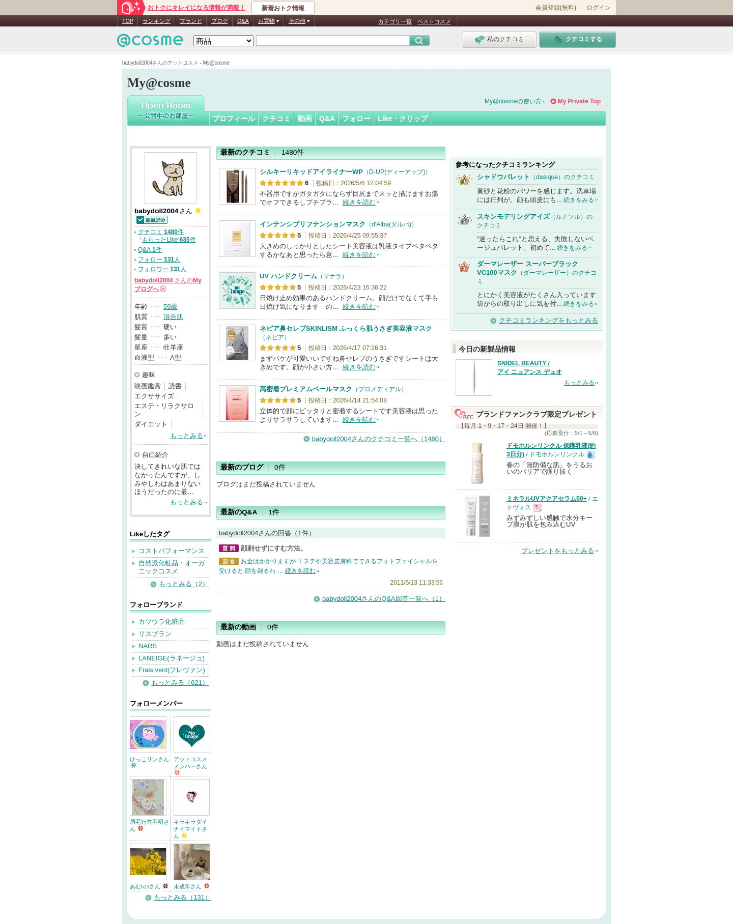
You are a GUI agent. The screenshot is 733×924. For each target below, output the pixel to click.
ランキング (157, 21)
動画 (305, 118)
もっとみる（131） (182, 897)
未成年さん (191, 886)
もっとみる (186, 436)
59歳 (170, 306)
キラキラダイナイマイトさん (190, 829)
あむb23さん (149, 886)
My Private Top (579, 101)
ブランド (191, 21)
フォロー (356, 118)
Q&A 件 (150, 249)
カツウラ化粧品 (161, 621)
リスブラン (155, 634)
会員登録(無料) (555, 7)
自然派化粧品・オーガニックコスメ (171, 567)
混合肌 (173, 317)
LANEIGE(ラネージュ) (171, 658)
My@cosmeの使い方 (513, 101)
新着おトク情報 (283, 8)
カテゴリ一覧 (395, 21)
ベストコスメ (434, 21)
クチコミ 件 (161, 232)
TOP (127, 21)
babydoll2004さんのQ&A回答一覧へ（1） (383, 598)
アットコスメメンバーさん (190, 765)
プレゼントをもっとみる (557, 551)
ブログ (219, 21)
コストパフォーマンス (171, 551)
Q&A (243, 21)
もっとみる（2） (184, 584)
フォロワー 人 (162, 269)
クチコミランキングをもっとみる (548, 320)
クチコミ (276, 118)
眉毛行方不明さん (149, 825)
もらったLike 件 (168, 239)
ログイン (598, 7)
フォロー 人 (159, 259)
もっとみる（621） (180, 682)
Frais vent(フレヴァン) (171, 670)
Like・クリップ (403, 118)
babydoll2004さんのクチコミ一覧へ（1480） (378, 439)
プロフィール (233, 118)
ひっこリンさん (149, 762)
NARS (147, 646)
